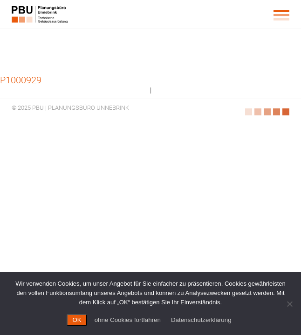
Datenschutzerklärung (201, 319)
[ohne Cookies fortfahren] (289, 303)
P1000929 (20, 80)
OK (76, 319)
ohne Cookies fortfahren (128, 319)
